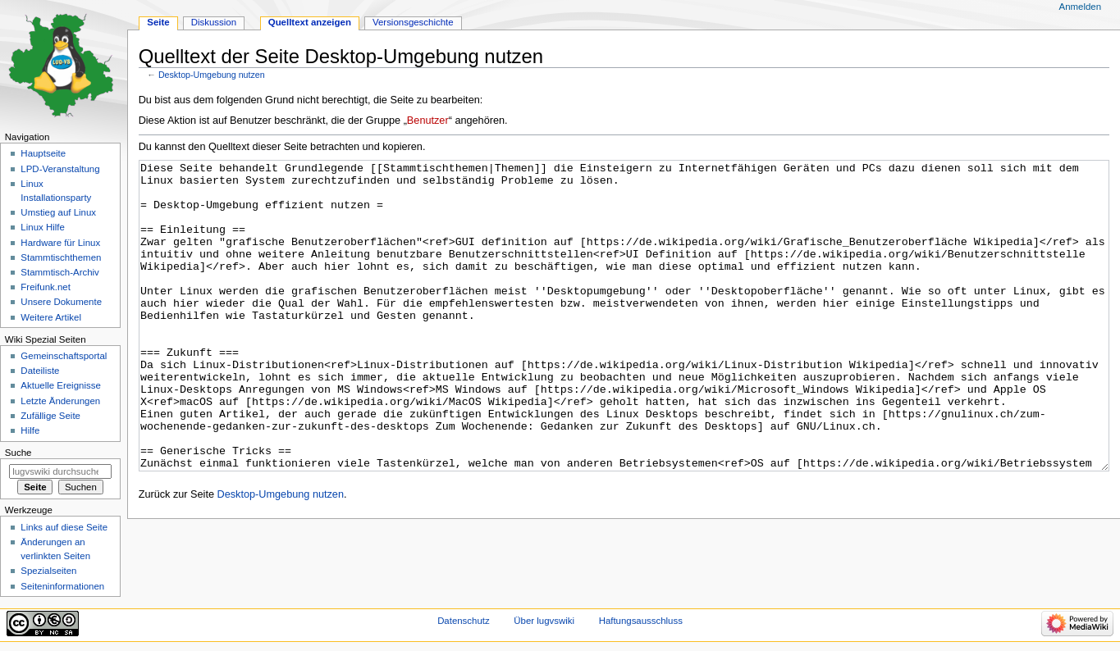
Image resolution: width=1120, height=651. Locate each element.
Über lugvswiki (544, 621)
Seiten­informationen (62, 586)
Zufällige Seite (50, 416)
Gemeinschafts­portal (64, 356)
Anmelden (1080, 6)
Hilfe (30, 430)
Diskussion (213, 22)
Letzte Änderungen (60, 401)
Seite (158, 22)
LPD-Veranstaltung (60, 169)
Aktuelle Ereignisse (60, 385)
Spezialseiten (48, 571)
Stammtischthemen (61, 257)
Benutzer (428, 120)
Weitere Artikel (51, 317)
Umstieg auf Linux (58, 212)
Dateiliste (40, 371)
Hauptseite (43, 153)
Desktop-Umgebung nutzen (211, 75)
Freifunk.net (45, 287)
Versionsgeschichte (413, 22)
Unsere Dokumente (61, 302)
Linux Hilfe (42, 227)
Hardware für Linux (60, 243)
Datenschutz (463, 621)
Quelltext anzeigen (309, 22)
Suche (18, 453)
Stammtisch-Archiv (59, 272)
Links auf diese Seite (64, 527)
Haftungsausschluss (641, 621)
